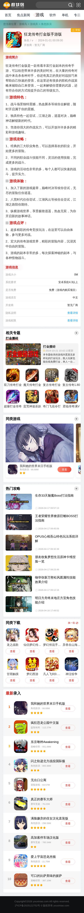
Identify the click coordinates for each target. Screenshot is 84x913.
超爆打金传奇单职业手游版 (13, 400)
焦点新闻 (23, 15)
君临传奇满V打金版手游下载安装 (71, 400)
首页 (8, 15)
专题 (77, 15)
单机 (65, 15)
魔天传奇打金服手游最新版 (32, 379)
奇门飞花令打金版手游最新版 (52, 400)
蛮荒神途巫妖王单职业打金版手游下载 (32, 400)
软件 (52, 15)
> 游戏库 (33, 23)
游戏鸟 (23, 23)
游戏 (40, 15)
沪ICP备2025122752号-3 (28, 905)
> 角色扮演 (45, 23)
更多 (76, 333)
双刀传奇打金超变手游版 (13, 379)
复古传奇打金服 (52, 379)
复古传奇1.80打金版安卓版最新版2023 (71, 379)
